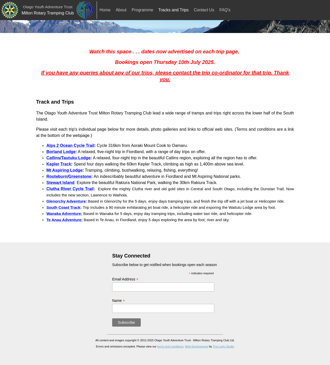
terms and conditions (170, 346)
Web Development (196, 346)
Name (118, 300)
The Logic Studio (223, 346)
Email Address (125, 279)
